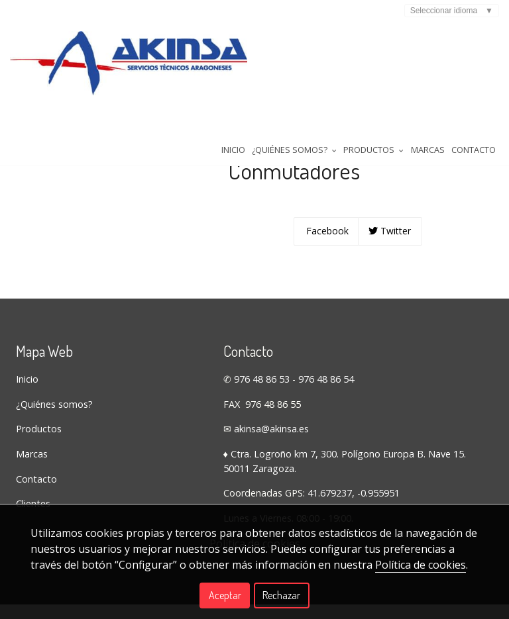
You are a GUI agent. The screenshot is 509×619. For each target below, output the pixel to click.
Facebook (326, 278)
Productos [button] (270, 125)
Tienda (33, 159)
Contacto (375, 125)
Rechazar (281, 595)
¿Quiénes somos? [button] (187, 125)
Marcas (326, 125)
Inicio (124, 125)
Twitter (389, 278)
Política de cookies (420, 564)
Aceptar (225, 595)
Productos (39, 476)
